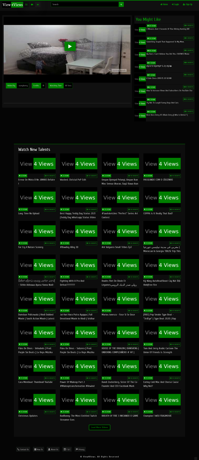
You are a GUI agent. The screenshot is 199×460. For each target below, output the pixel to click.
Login (175, 4)
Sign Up (187, 4)
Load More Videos (99, 427)
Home (164, 4)
